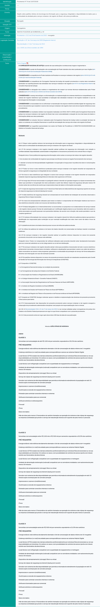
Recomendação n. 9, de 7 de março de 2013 (31, 44)
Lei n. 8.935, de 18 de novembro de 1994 (30, 48)
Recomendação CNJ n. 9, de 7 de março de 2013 (42, 309)
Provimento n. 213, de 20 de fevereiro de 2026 (32, 35)
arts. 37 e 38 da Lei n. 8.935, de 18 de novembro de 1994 (43, 92)
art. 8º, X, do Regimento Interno (83, 84)
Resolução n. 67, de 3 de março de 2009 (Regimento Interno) (36, 40)
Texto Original (21, 63)
